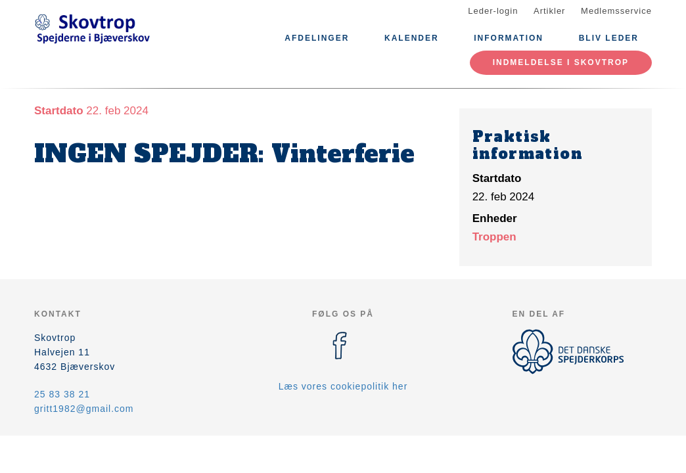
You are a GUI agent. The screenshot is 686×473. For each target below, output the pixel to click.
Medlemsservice (616, 11)
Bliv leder (609, 38)
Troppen (494, 237)
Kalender (411, 38)
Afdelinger (317, 38)
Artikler (549, 11)
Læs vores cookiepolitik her (343, 386)
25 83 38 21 (62, 394)
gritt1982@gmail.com (84, 408)
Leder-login (493, 11)
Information (508, 38)
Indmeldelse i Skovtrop (561, 62)
